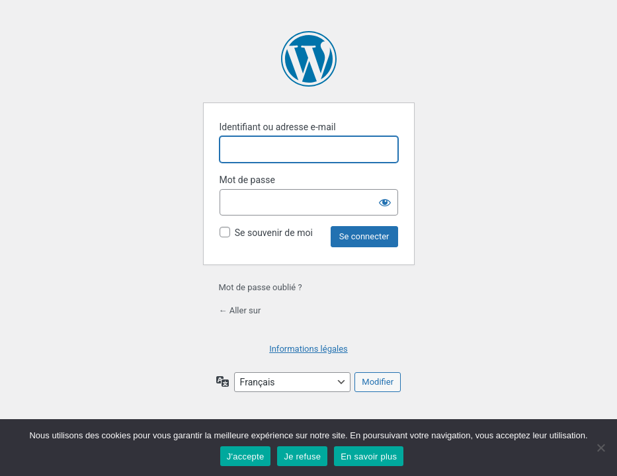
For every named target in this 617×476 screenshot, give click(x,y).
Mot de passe (247, 180)
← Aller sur (240, 310)
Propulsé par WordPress (309, 59)
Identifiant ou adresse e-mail (278, 127)
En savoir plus (369, 456)
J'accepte (246, 456)
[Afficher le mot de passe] (385, 202)
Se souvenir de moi (274, 232)
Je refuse (302, 456)
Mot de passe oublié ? (260, 287)
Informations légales (308, 349)
